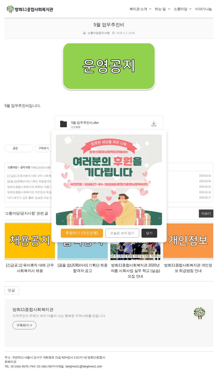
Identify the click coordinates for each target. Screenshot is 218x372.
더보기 (206, 213)
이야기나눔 (203, 9)
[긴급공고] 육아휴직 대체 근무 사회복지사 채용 (35, 175)
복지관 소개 (140, 9)
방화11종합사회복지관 (32, 309)
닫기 (149, 233)
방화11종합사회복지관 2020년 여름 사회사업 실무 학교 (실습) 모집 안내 (49, 187)
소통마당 (182, 9)
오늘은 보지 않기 (122, 233)
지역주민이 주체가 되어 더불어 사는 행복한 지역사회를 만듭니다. (59, 316)
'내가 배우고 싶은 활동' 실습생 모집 (28, 197)
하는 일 (162, 9)
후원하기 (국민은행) (81, 233)
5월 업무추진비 (109, 24)
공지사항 (25, 167)
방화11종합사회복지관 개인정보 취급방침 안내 (35, 192)
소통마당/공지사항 (99, 33)
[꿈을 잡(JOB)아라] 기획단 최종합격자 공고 (32, 181)
